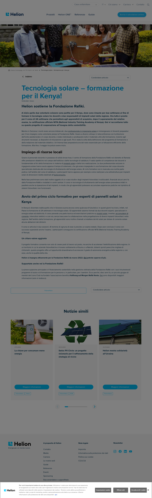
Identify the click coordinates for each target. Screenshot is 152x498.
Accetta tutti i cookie (138, 493)
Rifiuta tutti (121, 493)
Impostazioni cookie (103, 493)
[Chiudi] (148, 493)
